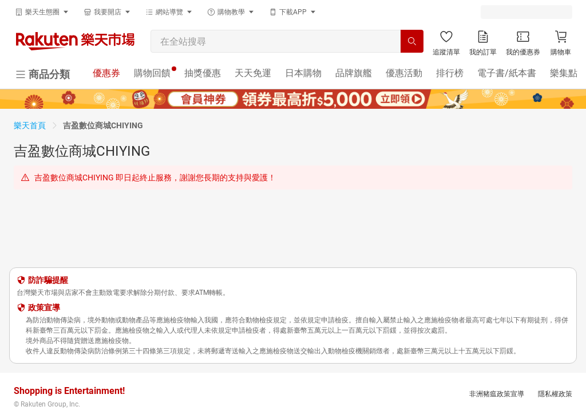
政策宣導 (44, 307)
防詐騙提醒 (48, 280)
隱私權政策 (555, 394)
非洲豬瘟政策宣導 (496, 394)
